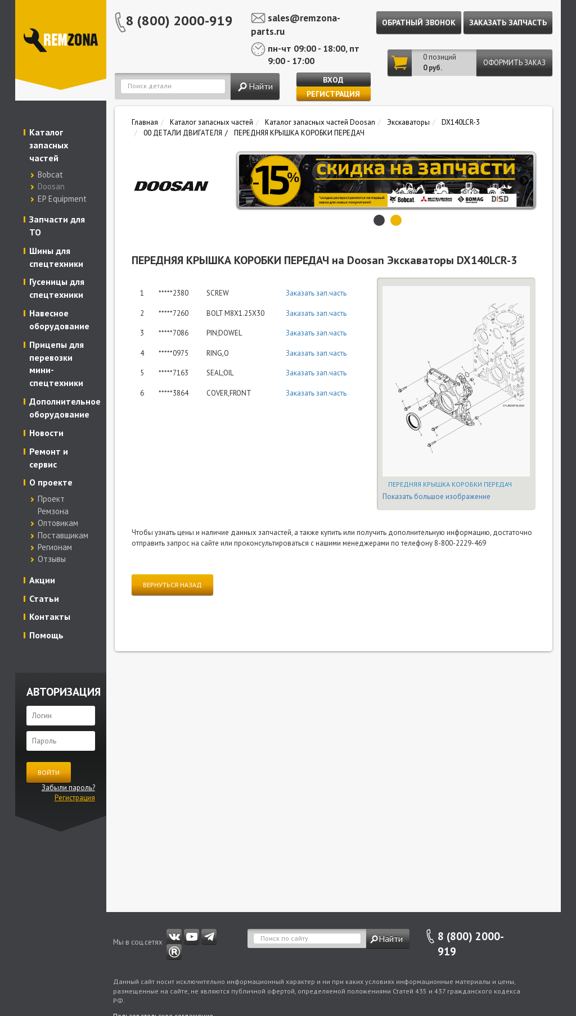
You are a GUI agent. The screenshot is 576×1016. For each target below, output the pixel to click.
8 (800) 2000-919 (179, 20)
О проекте (51, 482)
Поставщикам (63, 535)
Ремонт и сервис (48, 458)
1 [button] (379, 220)
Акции (42, 580)
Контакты (49, 616)
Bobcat (50, 174)
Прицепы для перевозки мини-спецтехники (56, 364)
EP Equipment (62, 198)
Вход (333, 80)
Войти (49, 772)
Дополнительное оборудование (63, 408)
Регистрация (333, 94)
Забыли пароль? (68, 787)
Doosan (51, 186)
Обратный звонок (419, 22)
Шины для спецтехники (56, 257)
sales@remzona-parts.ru (295, 25)
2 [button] (396, 220)
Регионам (55, 547)
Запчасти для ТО (57, 226)
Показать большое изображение (436, 496)
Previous (248, 181)
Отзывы (52, 559)
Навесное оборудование (59, 319)
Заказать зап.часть (316, 293)
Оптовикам (58, 523)
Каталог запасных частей (48, 145)
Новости (46, 432)
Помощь (46, 635)
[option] (393, 180)
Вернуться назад (172, 584)
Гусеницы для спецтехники (56, 288)
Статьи (44, 598)
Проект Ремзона (53, 504)
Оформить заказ (514, 62)
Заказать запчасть (508, 22)
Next (524, 181)
